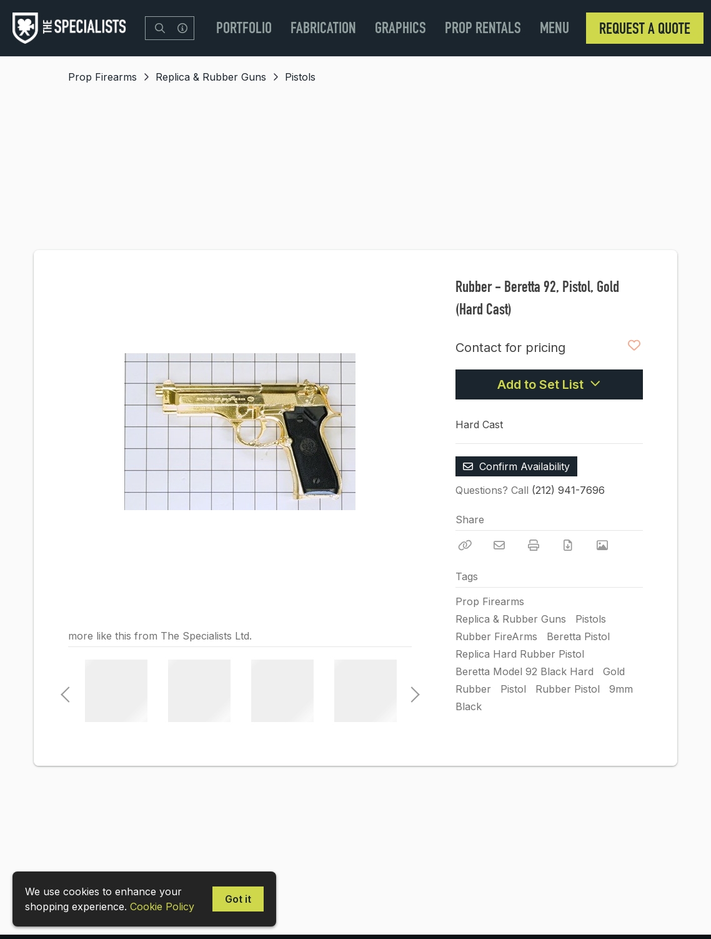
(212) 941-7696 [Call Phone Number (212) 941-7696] (568, 490)
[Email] (499, 545)
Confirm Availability (516, 466)
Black (468, 706)
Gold (614, 671)
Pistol (513, 689)
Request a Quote (644, 28)
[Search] (160, 28)
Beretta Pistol (578, 636)
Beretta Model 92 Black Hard (524, 671)
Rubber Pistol (567, 689)
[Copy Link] (464, 545)
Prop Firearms (102, 77)
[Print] (533, 545)
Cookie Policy (162, 906)
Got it (238, 899)
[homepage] (72, 28)
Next (411, 691)
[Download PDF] (568, 545)
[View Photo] (602, 545)
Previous (65, 691)
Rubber (473, 689)
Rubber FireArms (496, 636)
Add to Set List (549, 384)
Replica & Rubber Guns (211, 77)
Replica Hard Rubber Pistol (519, 654)
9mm (621, 689)
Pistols (300, 77)
